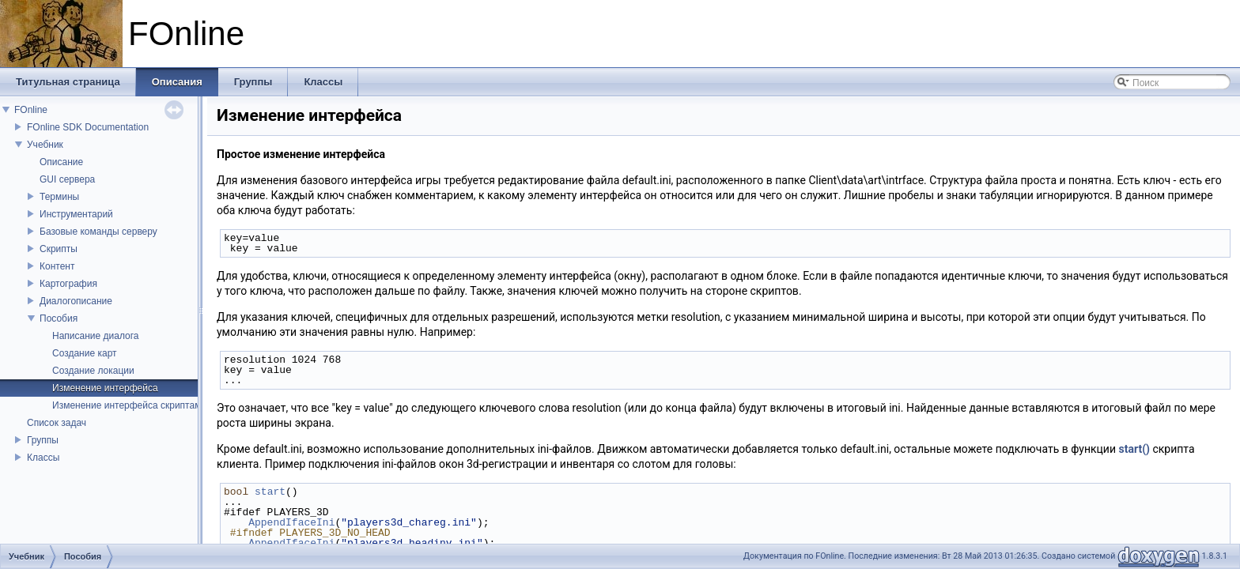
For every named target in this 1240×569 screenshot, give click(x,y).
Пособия (59, 318)
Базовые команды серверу (98, 231)
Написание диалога (95, 335)
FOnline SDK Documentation (88, 127)
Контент (57, 266)
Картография (68, 283)
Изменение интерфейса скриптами (129, 405)
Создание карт (84, 353)
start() (1134, 449)
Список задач (56, 422)
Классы (43, 457)
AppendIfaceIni (291, 522)
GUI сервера (67, 179)
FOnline (30, 109)
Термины (59, 196)
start (270, 491)
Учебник (45, 144)
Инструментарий (76, 214)
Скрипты (59, 248)
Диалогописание (76, 301)
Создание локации (93, 370)
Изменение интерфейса (105, 388)
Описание (61, 162)
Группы (43, 440)
